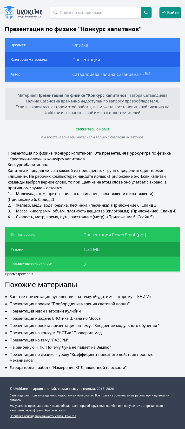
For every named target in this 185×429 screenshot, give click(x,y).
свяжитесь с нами (92, 129)
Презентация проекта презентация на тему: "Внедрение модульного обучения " (85, 325)
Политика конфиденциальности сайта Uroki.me (43, 416)
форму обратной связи (49, 410)
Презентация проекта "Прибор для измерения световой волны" (70, 303)
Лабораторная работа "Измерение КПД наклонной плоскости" (68, 367)
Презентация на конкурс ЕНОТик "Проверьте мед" (56, 332)
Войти (170, 12)
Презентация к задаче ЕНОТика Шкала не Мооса (55, 318)
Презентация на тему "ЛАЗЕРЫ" (39, 340)
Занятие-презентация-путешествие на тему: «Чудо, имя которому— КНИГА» (81, 296)
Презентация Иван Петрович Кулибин (45, 311)
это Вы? (145, 73)
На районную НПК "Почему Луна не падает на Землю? (60, 347)
